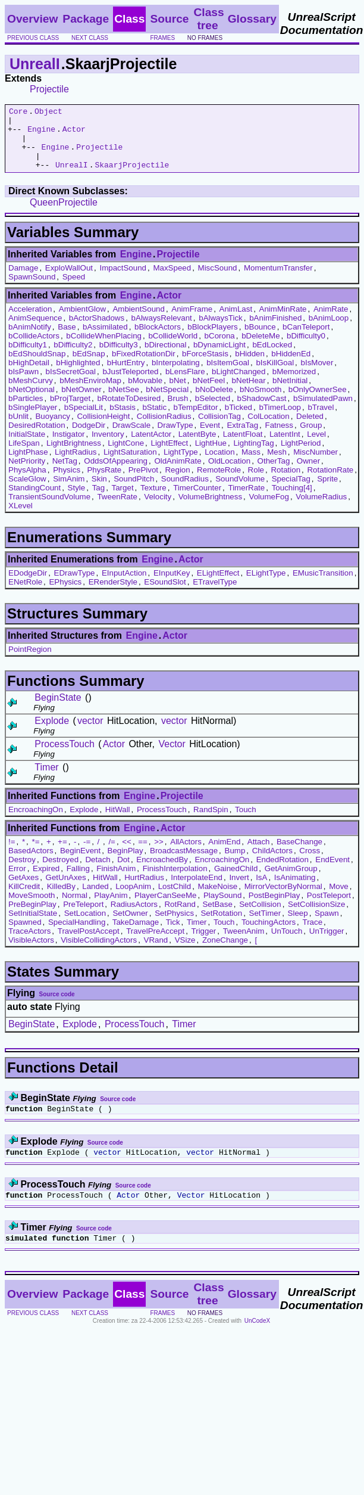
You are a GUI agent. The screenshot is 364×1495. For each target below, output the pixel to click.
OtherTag (274, 473)
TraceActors (29, 943)
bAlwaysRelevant (161, 330)
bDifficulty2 (73, 357)
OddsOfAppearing (116, 473)
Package (85, 19)
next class (89, 38)
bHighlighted (78, 375)
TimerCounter (197, 500)
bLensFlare (185, 384)
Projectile (49, 89)
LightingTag (253, 455)
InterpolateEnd (196, 889)
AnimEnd (224, 854)
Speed (74, 289)
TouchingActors (268, 934)
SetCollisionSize (316, 916)
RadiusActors (134, 916)
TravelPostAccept (89, 943)
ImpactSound (122, 280)
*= (36, 854)
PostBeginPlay (274, 907)
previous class (33, 38)
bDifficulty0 (306, 348)
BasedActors (31, 863)
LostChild (175, 898)
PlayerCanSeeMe (165, 907)
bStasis (122, 419)
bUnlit (18, 428)
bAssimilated (105, 339)
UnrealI (35, 63)
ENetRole (25, 594)
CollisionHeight (103, 428)
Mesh (277, 464)
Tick (173, 934)
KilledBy (61, 898)
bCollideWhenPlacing (104, 348)
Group (311, 437)
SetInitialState (32, 925)
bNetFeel (209, 392)
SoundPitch (134, 491)
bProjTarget (70, 410)
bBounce (260, 339)
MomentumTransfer (278, 280)
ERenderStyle (113, 594)
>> (159, 854)
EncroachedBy (162, 872)
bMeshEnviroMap (90, 392)
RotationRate (330, 482)
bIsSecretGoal (71, 384)
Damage (23, 280)
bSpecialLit (83, 419)
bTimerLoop (280, 419)
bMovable (145, 392)
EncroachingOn (35, 822)
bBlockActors (157, 339)
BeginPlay (125, 863)
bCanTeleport (306, 339)
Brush (178, 410)
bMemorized (294, 384)
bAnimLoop (329, 330)
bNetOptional (31, 401)
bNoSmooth (260, 401)
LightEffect (169, 455)
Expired (46, 881)
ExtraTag (242, 437)
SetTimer (265, 925)
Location (219, 464)
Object (48, 112)
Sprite (327, 491)
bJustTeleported (130, 384)
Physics (66, 482)
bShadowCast (262, 410)
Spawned (25, 934)
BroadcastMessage (184, 863)
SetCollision (260, 916)
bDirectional (165, 357)
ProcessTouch (64, 756)
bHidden (250, 366)
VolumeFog (268, 509)
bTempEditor (196, 419)
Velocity (157, 509)
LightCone (126, 455)
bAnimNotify (29, 339)
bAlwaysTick (221, 330)
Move (339, 898)
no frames (204, 38)
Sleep (298, 925)
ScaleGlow (27, 491)
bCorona (220, 348)
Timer (46, 780)
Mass (251, 464)
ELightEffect (218, 585)
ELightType (266, 585)
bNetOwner (81, 401)
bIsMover (317, 375)
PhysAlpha (27, 482)
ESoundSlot (165, 594)
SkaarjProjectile (132, 177)
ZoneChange (225, 952)
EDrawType (74, 585)
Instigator (68, 446)
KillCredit (24, 898)
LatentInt (284, 446)
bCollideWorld (172, 348)
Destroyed (60, 872)
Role (256, 482)
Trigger (204, 943)
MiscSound (217, 280)
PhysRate (104, 482)
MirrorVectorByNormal (283, 898)
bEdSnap (89, 366)
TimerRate (246, 500)
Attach (258, 854)
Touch (245, 822)
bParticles (25, 410)
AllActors (186, 854)
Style (77, 500)
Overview (32, 19)
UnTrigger (326, 943)
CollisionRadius (164, 428)
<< (126, 854)
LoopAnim (133, 898)
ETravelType (215, 594)
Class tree (208, 19)
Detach (97, 872)
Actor (74, 134)
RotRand (180, 916)
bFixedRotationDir (143, 366)
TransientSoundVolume (49, 509)
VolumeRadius (321, 509)
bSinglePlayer (32, 419)
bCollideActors (33, 348)
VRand (156, 952)
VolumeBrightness (210, 509)
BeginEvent (80, 863)
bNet (178, 392)
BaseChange (299, 854)
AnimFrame (191, 321)
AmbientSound (138, 321)
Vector (171, 756)
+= (62, 854)
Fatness (279, 437)
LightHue (211, 455)
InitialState (26, 446)
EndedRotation (282, 872)
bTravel (320, 419)
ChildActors (272, 863)
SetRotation (221, 925)
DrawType (175, 437)
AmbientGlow (82, 321)
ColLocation (268, 428)
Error (17, 881)
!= (11, 854)
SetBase (217, 916)
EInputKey (171, 585)
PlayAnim (110, 907)
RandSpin (210, 822)
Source (169, 19)
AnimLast (236, 321)
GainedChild (236, 881)
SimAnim (68, 491)
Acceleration (30, 321)
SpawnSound (31, 289)
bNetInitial (289, 392)
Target (123, 500)
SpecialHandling (76, 934)
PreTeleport (83, 916)
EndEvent (332, 872)
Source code (57, 1006)
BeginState (57, 710)
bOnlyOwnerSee (317, 401)
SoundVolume (240, 491)
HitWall (117, 822)
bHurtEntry (126, 375)
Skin (99, 491)
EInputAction (124, 585)
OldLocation (229, 473)
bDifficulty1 (27, 357)
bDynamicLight (219, 357)
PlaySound (222, 907)
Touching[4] (292, 500)
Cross (309, 863)
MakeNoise (218, 898)
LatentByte (197, 446)
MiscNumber (315, 464)
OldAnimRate (177, 473)
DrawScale (131, 437)
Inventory (108, 446)
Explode (51, 733)
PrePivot (143, 482)
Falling (78, 881)
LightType (181, 464)
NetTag (64, 473)
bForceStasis (205, 366)
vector (90, 733)
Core (18, 112)
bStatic (154, 419)
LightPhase (28, 464)
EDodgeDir (27, 585)
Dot (123, 872)
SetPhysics (174, 925)
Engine (41, 134)
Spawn (327, 925)
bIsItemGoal (227, 375)
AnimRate (331, 321)
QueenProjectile (64, 215)
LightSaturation (130, 464)
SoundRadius (185, 491)
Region (177, 482)
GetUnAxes (66, 889)
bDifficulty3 (118, 357)
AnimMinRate (283, 321)
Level (316, 446)
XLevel (20, 518)
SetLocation (85, 925)
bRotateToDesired (129, 410)
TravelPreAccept (155, 943)
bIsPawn (23, 384)
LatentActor (151, 446)
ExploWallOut (69, 280)
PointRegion (30, 661)
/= (111, 854)
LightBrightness (73, 455)
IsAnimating (295, 889)
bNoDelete (214, 401)
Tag (98, 500)
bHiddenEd (290, 366)
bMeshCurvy (30, 392)
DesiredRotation (36, 437)
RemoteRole (219, 482)
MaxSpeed (172, 280)
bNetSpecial (167, 401)
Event (210, 437)
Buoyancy (52, 428)
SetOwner (130, 925)
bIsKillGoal (275, 375)
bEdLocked (272, 357)
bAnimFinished (275, 330)
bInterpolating (176, 375)
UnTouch (287, 943)
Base (67, 339)
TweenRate (117, 509)
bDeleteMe (260, 348)
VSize (185, 952)
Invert (239, 889)
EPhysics (65, 594)
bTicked (238, 419)
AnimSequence (35, 330)
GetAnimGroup (291, 881)
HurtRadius (144, 889)
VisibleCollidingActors (99, 952)
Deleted (310, 428)
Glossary (252, 19)
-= (86, 854)
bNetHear (249, 392)
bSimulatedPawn (323, 410)
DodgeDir (88, 437)
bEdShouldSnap (36, 366)
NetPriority (26, 473)
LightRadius (75, 464)
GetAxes (23, 889)
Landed (95, 898)
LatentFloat (243, 446)
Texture (153, 500)
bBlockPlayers (212, 339)
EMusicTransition (323, 585)
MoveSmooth (31, 907)
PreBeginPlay (32, 916)
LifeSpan (24, 455)
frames (162, 38)
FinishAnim (116, 881)
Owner (308, 473)
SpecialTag (291, 491)
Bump (235, 863)
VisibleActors (31, 952)
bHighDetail (28, 375)
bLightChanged (238, 384)
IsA (261, 889)
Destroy (22, 872)
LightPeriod (301, 455)
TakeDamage (135, 934)
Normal (74, 907)
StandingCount (34, 500)
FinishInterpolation (175, 881)
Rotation (285, 482)
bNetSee (123, 401)
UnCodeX (257, 1340)
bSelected (212, 410)
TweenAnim (244, 943)
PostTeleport (329, 907)
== (143, 854)
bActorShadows (96, 330)
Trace (312, 934)
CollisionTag (219, 428)
